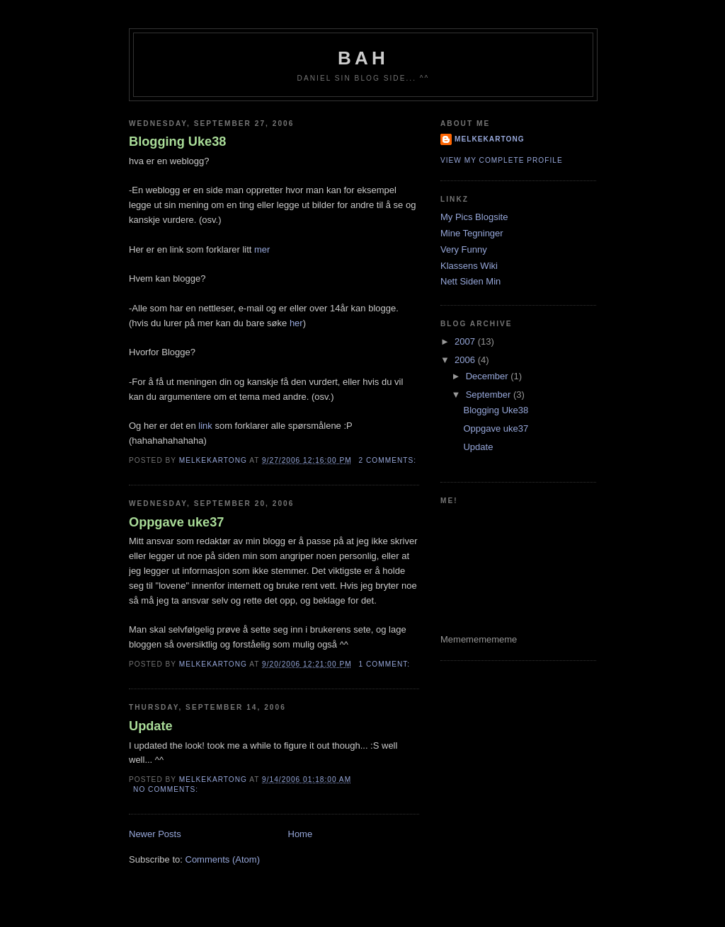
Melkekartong (490, 139)
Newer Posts (155, 834)
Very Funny (463, 249)
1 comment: (386, 664)
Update (151, 726)
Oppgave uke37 (176, 522)
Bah (363, 58)
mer (262, 249)
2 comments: (389, 460)
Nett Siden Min (470, 281)
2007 (466, 341)
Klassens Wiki (469, 265)
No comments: (167, 789)
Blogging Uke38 (177, 141)
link (205, 425)
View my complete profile (501, 160)
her (296, 323)
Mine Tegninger (471, 233)
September (489, 394)
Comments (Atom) (222, 859)
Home (300, 834)
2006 (466, 360)
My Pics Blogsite (474, 217)
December (488, 376)
